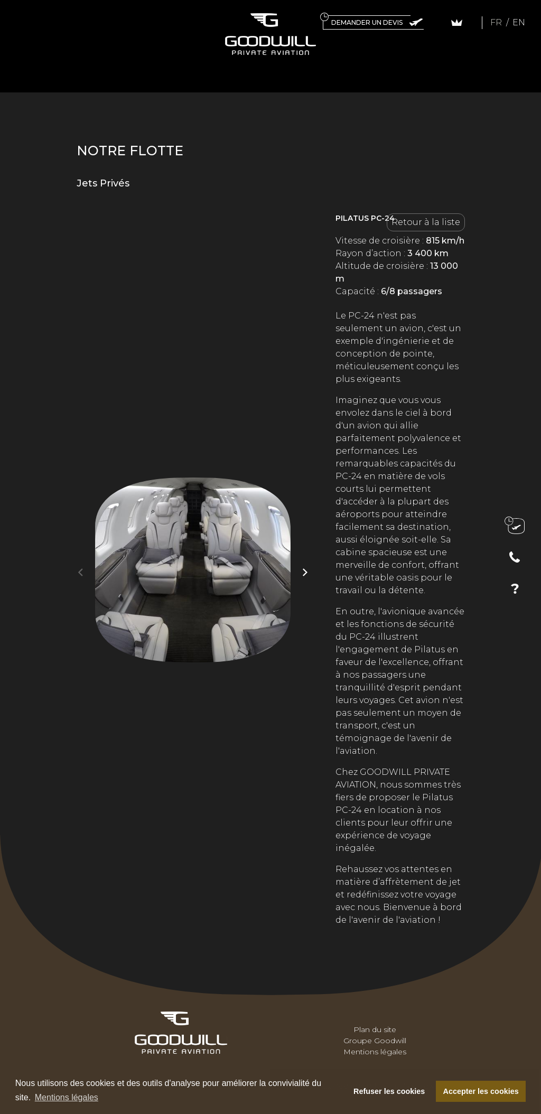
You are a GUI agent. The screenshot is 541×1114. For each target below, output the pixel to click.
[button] (305, 572)
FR (497, 22)
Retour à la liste (425, 222)
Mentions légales (374, 1051)
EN (518, 22)
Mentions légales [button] (66, 1097)
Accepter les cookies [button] (481, 1091)
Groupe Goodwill (374, 1040)
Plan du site (374, 1029)
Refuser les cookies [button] (389, 1091)
